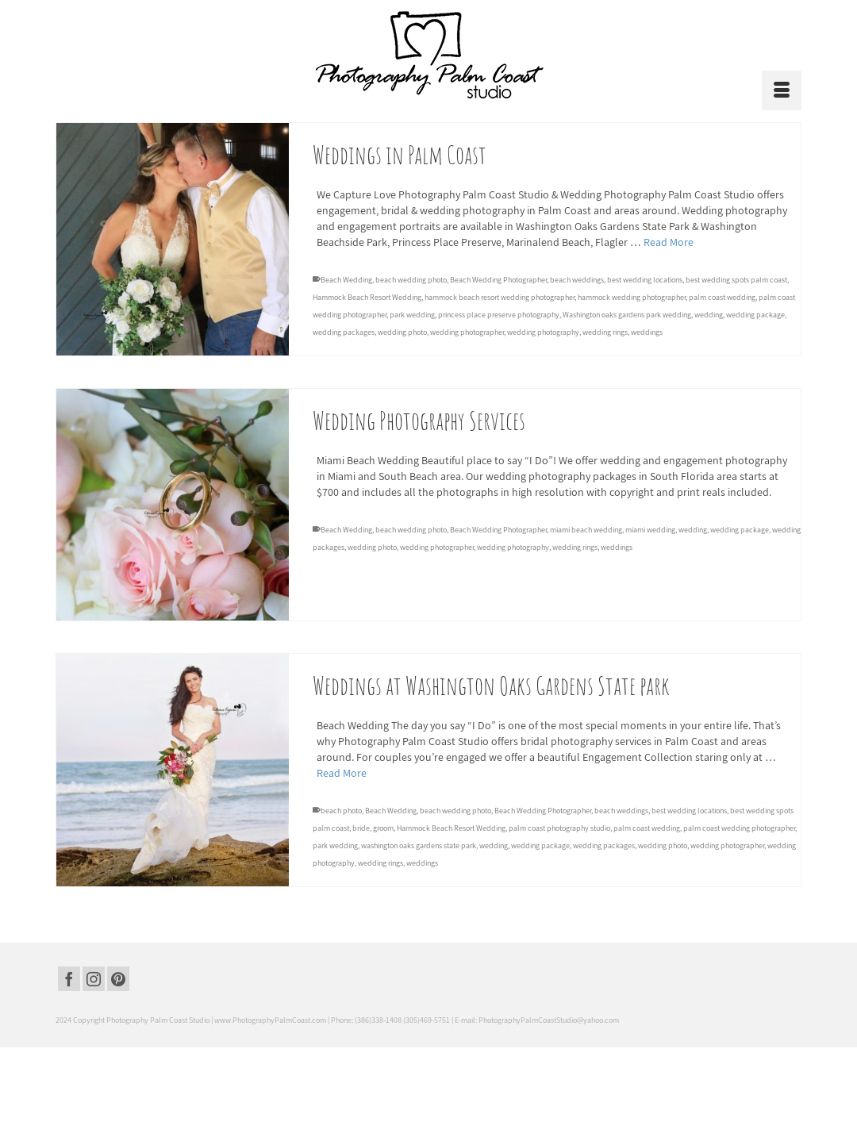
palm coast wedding (722, 298)
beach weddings (577, 280)
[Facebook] (69, 979)
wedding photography (543, 333)
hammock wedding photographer (632, 298)
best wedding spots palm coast (736, 280)
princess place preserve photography (498, 315)
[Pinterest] (118, 979)
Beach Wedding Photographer (498, 280)
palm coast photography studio (559, 828)
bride (361, 828)
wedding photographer (467, 333)
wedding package (755, 315)
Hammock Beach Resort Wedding (367, 298)
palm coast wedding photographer (739, 828)
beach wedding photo (411, 280)
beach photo (341, 810)
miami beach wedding (586, 529)
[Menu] (781, 90)
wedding (708, 315)
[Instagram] (94, 979)
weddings (647, 333)
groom (383, 828)
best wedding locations (644, 280)
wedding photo (402, 333)
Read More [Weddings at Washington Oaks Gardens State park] (342, 773)
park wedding (412, 315)
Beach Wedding (346, 280)
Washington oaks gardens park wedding (627, 315)
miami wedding (650, 529)
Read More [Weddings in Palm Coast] (669, 243)
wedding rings (605, 333)
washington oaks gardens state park (418, 845)
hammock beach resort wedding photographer (500, 298)
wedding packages (344, 333)
